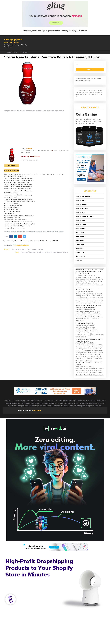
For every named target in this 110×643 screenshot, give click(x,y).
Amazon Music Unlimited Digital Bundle (17, 226)
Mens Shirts (80, 248)
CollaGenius (86, 114)
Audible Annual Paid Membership (15, 176)
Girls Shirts (80, 240)
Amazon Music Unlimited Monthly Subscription (19, 224)
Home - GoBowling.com (83, 289)
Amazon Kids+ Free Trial (12, 218)
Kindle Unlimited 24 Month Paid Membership (18, 180)
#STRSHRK (55, 241)
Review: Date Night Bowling (84, 323)
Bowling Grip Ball (82, 208)
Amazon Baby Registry (11, 203)
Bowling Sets (80, 220)
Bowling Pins (80, 212)
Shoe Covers (80, 256)
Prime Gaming (9, 213)
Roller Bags (80, 252)
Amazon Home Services (12, 211)
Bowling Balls (80, 200)
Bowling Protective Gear (84, 216)
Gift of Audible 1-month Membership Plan (18, 189)
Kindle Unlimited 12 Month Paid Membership (18, 191)
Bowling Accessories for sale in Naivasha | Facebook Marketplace (89, 340)
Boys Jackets (81, 228)
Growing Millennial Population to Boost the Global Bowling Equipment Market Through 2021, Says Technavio (89, 271)
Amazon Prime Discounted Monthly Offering (18, 216)
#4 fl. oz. (10, 241)
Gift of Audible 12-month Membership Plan (18, 178)
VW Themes (37, 410)
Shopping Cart (12, 52)
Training (79, 260)
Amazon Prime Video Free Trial (14, 228)
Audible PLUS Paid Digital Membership (16, 183)
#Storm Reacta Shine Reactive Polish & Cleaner (35, 241)
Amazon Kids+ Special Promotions (15, 220)
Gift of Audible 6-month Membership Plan (18, 187)
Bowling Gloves (81, 204)
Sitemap (25, 52)
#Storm (16, 241)
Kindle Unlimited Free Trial (12, 209)
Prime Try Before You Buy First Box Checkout (18, 222)
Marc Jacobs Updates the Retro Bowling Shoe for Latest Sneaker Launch (88, 306)
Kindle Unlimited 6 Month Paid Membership (18, 199)
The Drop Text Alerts (11, 197)
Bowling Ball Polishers (21, 245)
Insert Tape (80, 244)
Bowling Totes (81, 224)
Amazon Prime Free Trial (12, 207)
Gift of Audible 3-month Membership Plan (18, 185)
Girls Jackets (80, 236)
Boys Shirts (80, 232)
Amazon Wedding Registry (13, 205)
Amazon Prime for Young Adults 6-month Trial (19, 201)
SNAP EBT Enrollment (10, 193)
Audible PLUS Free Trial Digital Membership (18, 195)
